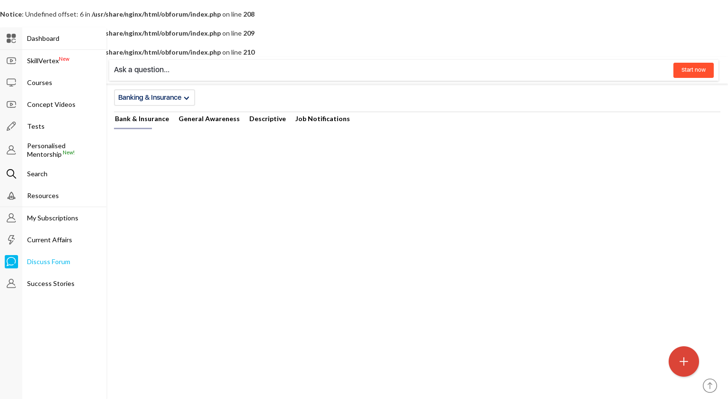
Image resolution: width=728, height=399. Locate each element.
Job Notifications (322, 118)
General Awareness (209, 118)
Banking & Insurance (153, 97)
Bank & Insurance (142, 118)
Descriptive (267, 118)
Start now (693, 69)
